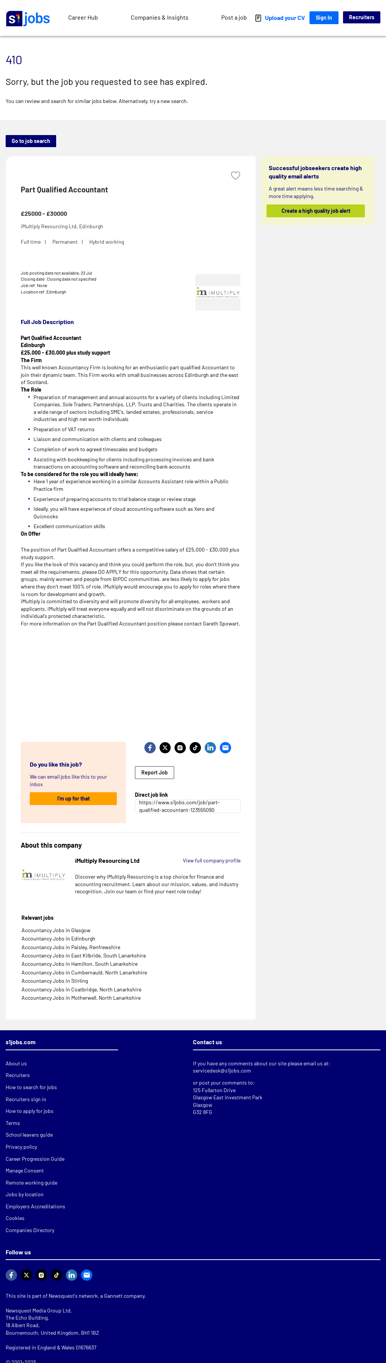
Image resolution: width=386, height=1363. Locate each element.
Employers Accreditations (35, 1206)
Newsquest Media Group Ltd (38, 1310)
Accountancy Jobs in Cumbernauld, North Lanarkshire (84, 972)
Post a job (234, 17)
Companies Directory (30, 1230)
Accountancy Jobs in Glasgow (55, 930)
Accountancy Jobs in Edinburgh (58, 938)
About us (16, 1063)
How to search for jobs (31, 1087)
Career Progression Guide (35, 1159)
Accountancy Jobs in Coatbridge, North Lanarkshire (81, 989)
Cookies (15, 1218)
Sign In (324, 17)
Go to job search (31, 141)
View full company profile (211, 860)
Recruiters (361, 17)
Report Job (154, 772)
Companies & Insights (159, 17)
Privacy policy (21, 1146)
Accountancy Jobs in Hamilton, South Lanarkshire (79, 963)
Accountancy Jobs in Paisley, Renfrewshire (70, 947)
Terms (13, 1123)
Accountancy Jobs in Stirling (54, 980)
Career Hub (83, 17)
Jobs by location (25, 1194)
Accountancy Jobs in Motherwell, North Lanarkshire (81, 997)
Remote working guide (31, 1182)
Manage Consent (25, 1170)
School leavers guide (29, 1134)
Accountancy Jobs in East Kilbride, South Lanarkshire (83, 955)
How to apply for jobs (30, 1111)
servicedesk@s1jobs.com (222, 1070)
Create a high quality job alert (315, 210)
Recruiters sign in (26, 1099)
